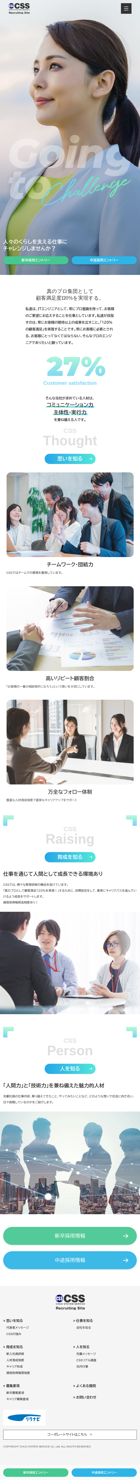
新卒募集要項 (15, 1392)
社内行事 (82, 1366)
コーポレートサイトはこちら (67, 1434)
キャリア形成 (14, 1366)
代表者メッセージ (17, 1327)
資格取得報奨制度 (18, 1373)
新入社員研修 (15, 1354)
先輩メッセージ (86, 1354)
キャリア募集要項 (17, 1399)
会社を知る (83, 1327)
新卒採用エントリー (35, 1472)
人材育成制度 (15, 1360)
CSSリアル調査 (86, 1360)
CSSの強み (13, 1334)
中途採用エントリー (104, 1472)
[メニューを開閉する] (126, 8)
